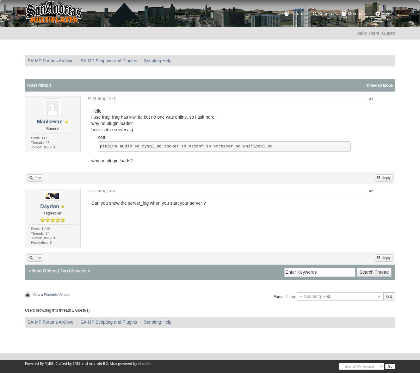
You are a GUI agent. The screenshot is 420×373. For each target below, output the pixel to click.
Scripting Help (157, 60)
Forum (293, 13)
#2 (371, 191)
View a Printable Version (51, 294)
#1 (371, 99)
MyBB (49, 364)
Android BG (98, 364)
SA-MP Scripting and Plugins (108, 60)
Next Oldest (44, 270)
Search (322, 13)
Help (382, 13)
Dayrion (49, 206)
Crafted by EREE (68, 364)
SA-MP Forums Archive (50, 60)
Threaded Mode (379, 85)
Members (354, 13)
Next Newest (73, 270)
